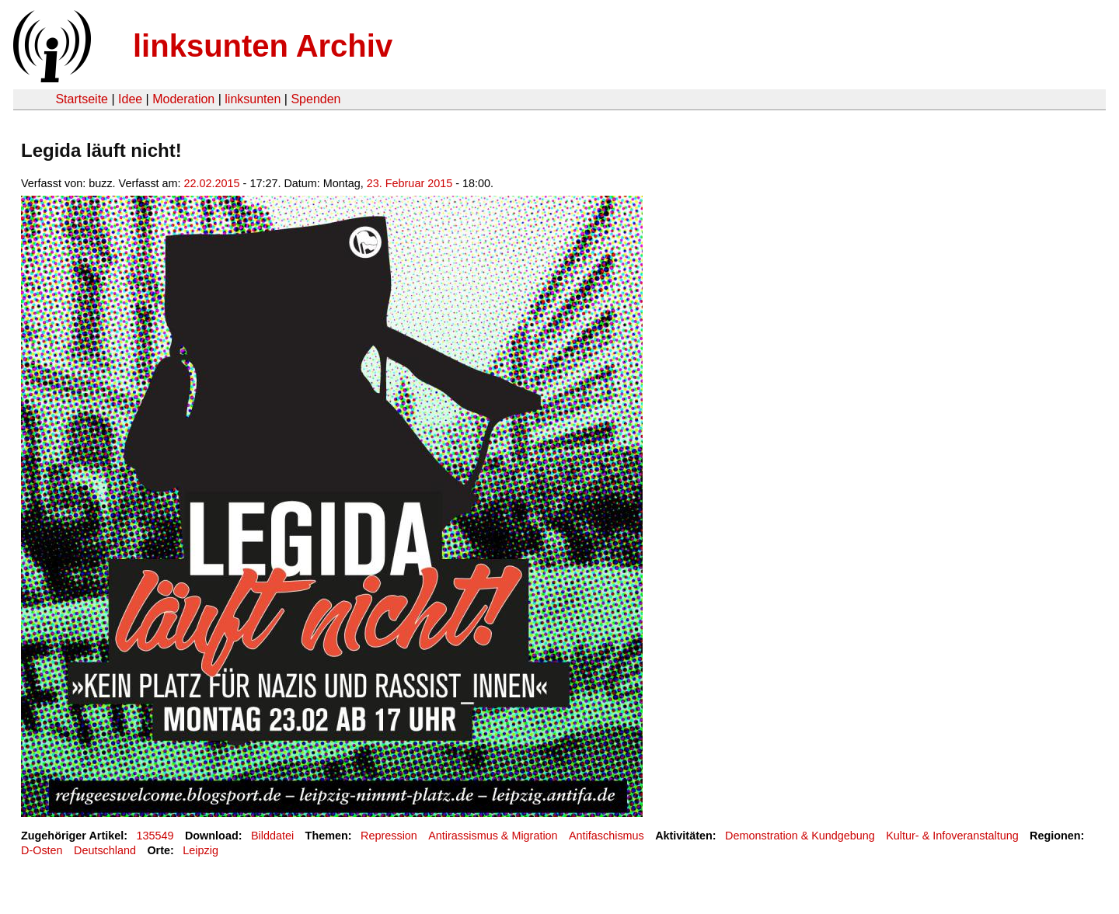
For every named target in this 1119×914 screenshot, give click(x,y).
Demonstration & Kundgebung (800, 835)
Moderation (183, 99)
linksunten (253, 99)
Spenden (315, 99)
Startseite (81, 99)
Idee (130, 99)
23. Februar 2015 (409, 183)
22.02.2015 (212, 183)
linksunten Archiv (262, 46)
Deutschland (105, 850)
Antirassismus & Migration (492, 835)
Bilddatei (272, 835)
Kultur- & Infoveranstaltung (952, 835)
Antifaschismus (606, 835)
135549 (155, 835)
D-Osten (42, 850)
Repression (389, 835)
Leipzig (200, 850)
